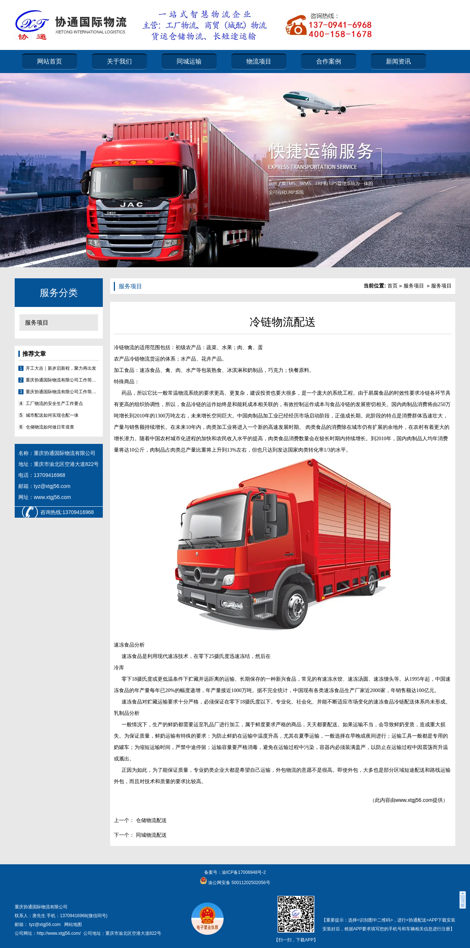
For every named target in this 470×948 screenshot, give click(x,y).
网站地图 (73, 924)
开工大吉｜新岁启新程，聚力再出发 (61, 368)
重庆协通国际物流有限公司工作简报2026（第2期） (62, 380)
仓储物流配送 (150, 820)
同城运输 (189, 61)
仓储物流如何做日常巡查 (50, 427)
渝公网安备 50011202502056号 (238, 882)
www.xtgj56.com (414, 800)
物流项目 (258, 61)
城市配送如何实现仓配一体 (52, 415)
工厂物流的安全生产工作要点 (54, 403)
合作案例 (328, 61)
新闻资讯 (398, 61)
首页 (392, 286)
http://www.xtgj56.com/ (59, 933)
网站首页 (49, 61)
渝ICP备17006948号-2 (244, 872)
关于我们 (119, 61)
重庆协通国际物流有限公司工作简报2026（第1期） (62, 391)
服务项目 (36, 322)
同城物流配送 (150, 835)
